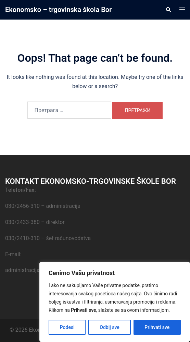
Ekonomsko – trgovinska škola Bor (58, 9)
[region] (114, 302)
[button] (168, 9)
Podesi (67, 327)
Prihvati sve (156, 327)
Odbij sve (109, 327)
